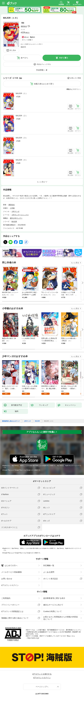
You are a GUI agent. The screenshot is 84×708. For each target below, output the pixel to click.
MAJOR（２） (21, 116)
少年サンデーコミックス (20, 215)
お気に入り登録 (75, 78)
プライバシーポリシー (10, 605)
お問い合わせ (6, 579)
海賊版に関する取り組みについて (15, 618)
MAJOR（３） (21, 138)
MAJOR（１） (21, 93)
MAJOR (14, 221)
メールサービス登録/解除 (11, 572)
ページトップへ (42, 687)
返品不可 (23, 46)
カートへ (24, 58)
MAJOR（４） (21, 160)
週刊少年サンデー (16, 218)
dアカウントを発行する (42, 674)
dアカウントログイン (10, 585)
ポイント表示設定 (50, 579)
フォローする (28, 26)
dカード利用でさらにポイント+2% (31, 44)
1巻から (69, 89)
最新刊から (77, 89)
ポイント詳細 (26, 40)
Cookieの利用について (52, 611)
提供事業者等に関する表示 (54, 598)
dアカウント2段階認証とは (12, 611)
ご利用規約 (5, 598)
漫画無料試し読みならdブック (11, 421)
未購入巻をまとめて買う (44, 84)
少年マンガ (15, 211)
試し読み (13, 50)
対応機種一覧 (48, 565)
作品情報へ (40, 70)
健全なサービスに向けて (53, 605)
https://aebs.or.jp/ (33, 638)
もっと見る (75, 263)
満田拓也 (24, 26)
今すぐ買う (63, 58)
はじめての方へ (9, 565)
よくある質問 (48, 572)
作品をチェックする (44, 64)
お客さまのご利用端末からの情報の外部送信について (60, 618)
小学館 (12, 208)
